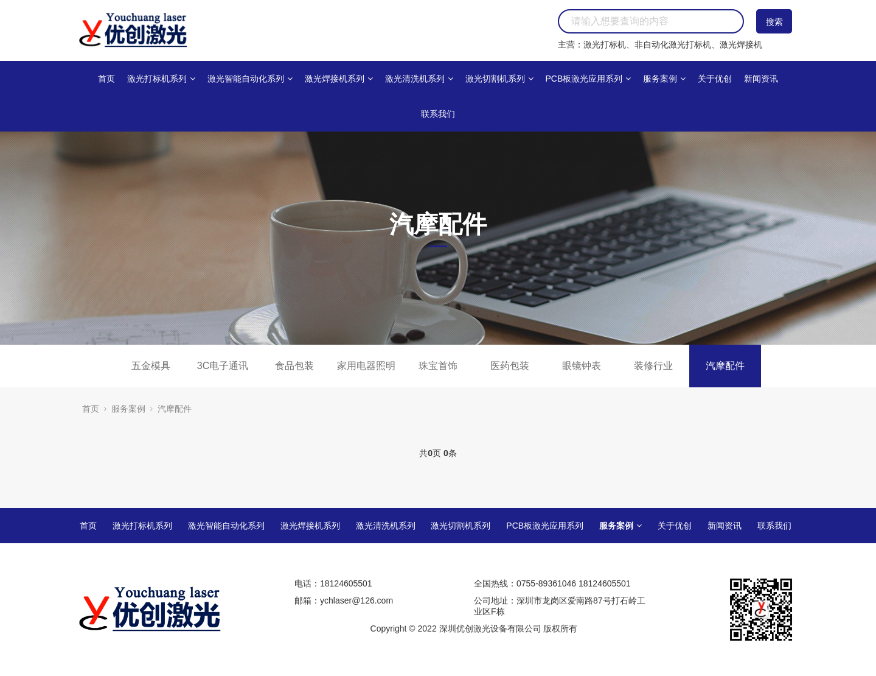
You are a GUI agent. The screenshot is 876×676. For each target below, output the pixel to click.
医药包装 (509, 366)
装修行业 (653, 366)
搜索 (774, 22)
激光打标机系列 (161, 78)
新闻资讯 (761, 78)
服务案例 (664, 78)
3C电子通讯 (222, 366)
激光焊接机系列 (339, 78)
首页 (106, 78)
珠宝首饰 (438, 366)
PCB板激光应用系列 (588, 78)
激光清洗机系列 (419, 78)
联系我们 (438, 114)
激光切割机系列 (499, 78)
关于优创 (715, 78)
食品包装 (294, 366)
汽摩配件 (725, 366)
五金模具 (150, 366)
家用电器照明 (366, 366)
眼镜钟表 (581, 366)
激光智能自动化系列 (250, 78)
